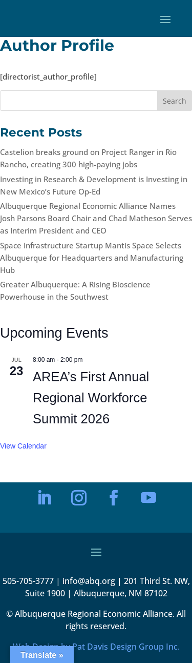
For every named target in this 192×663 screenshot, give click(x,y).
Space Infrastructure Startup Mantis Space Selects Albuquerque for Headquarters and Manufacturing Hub (91, 257)
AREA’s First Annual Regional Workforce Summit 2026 (91, 397)
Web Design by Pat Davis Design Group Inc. (96, 646)
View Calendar (23, 446)
